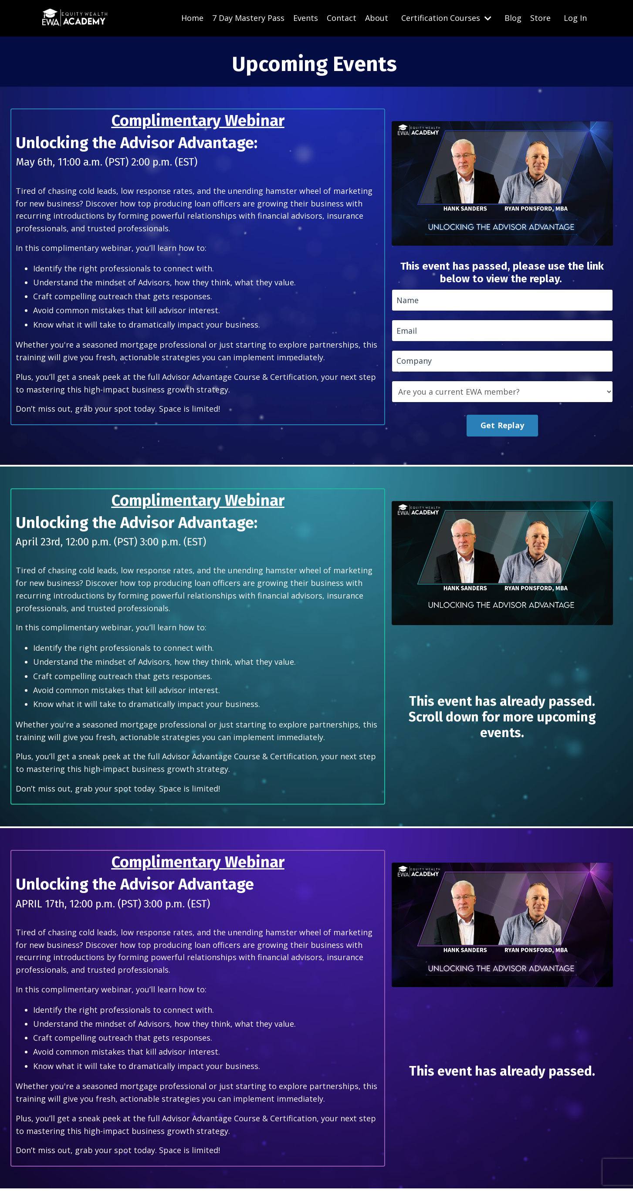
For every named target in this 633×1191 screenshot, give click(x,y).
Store (540, 18)
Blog (512, 18)
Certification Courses (446, 18)
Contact (341, 18)
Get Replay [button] (503, 426)
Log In (575, 18)
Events (305, 18)
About (376, 18)
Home (192, 18)
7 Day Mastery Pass (248, 18)
